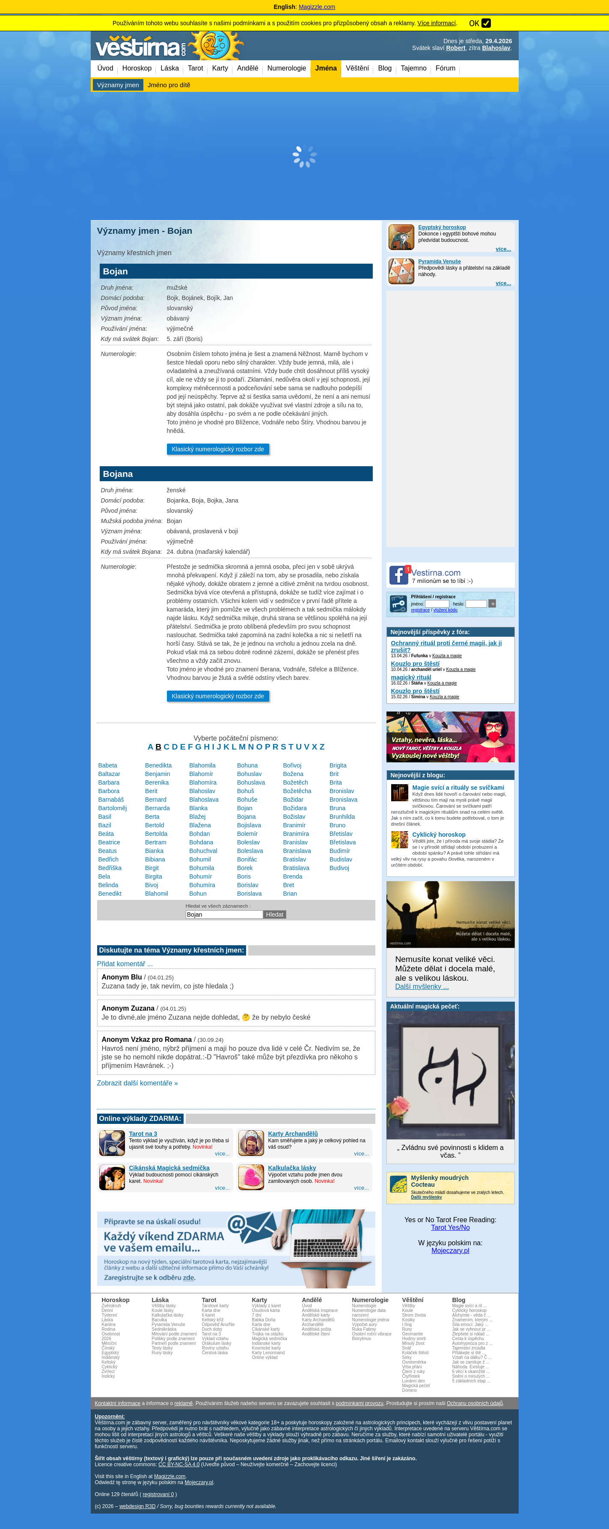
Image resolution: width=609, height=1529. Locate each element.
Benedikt (110, 893)
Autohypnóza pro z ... (472, 1343)
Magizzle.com (317, 6)
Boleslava (250, 850)
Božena (293, 773)
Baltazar (109, 773)
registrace (420, 610)
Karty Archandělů (293, 1133)
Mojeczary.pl (450, 1250)
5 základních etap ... (471, 1381)
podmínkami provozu (359, 1403)
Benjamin (157, 773)
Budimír (340, 850)
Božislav (294, 816)
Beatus (107, 850)
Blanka (198, 808)
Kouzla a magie (447, 655)
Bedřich (108, 859)
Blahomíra (203, 782)
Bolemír (247, 833)
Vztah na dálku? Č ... (472, 1357)
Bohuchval (203, 850)
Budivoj (339, 867)
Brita (336, 782)
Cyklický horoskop (469, 1310)
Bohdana (201, 842)
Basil (104, 816)
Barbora (109, 791)
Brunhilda (342, 816)
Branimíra (296, 833)
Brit (334, 773)
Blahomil (156, 893)
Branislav (295, 842)
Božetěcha (297, 791)
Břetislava (343, 842)
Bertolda (156, 833)
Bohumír (200, 876)
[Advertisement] (305, 156)
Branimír (294, 825)
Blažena (200, 825)
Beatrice (109, 842)
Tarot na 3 (143, 1133)
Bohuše (247, 799)
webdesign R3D (137, 1506)
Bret (288, 885)
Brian (290, 893)
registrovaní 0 (158, 1494)
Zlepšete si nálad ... (471, 1334)
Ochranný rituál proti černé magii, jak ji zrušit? (446, 646)
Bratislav (294, 859)
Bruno (337, 825)
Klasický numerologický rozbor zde (218, 449)
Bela (104, 876)
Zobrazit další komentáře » (137, 1083)
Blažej (197, 816)
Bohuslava (251, 782)
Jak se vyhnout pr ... (471, 1329)
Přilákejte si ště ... (469, 1352)
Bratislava (296, 867)
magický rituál (411, 677)
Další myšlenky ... (422, 986)
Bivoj (151, 885)
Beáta (106, 833)
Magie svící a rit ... (469, 1305)
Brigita (338, 765)
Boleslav (248, 842)
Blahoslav (496, 47)
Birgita (153, 876)
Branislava (297, 850)
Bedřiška (110, 867)
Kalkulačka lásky (292, 1167)
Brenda (292, 876)
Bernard (155, 799)
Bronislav (342, 791)
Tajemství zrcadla (468, 1348)
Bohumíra (202, 885)
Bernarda (157, 808)
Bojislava (249, 825)
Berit (151, 791)
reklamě (184, 1403)
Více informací (437, 23)
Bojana (246, 816)
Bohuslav (249, 773)
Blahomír (201, 773)
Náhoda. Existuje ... (471, 1366)
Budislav (341, 859)
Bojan (245, 808)
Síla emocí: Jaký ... (470, 1324)
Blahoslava (204, 799)
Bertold (154, 825)
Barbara (109, 782)
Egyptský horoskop (442, 227)
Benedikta (158, 765)
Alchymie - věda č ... (471, 1315)
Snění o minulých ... (471, 1376)
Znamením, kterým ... (472, 1319)
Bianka (154, 850)
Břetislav (341, 833)
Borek (245, 867)
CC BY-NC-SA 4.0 (178, 1464)
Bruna (337, 808)
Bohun (197, 893)
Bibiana (155, 859)
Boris (244, 876)
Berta (152, 816)
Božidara (294, 808)
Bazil (104, 825)
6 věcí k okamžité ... (471, 1371)
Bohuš (245, 791)
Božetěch (295, 782)
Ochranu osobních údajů (475, 1403)
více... (503, 249)
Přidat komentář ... (125, 963)
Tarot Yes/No (450, 1227)
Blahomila (202, 765)
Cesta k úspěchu (468, 1338)
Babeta (107, 765)
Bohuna (247, 765)
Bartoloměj (112, 808)
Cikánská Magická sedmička (169, 1167)
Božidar (293, 799)
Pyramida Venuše (440, 262)
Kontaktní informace (118, 1403)
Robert (455, 47)
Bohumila (201, 867)
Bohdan (199, 833)
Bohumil (200, 859)
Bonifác (247, 859)
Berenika (157, 782)
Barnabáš (111, 799)
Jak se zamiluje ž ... (471, 1362)
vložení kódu (445, 610)
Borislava (249, 893)
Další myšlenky (426, 1197)
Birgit (152, 867)
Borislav (247, 885)
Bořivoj (292, 765)
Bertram (155, 842)
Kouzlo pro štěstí (415, 663)
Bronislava (343, 799)
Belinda (108, 885)
